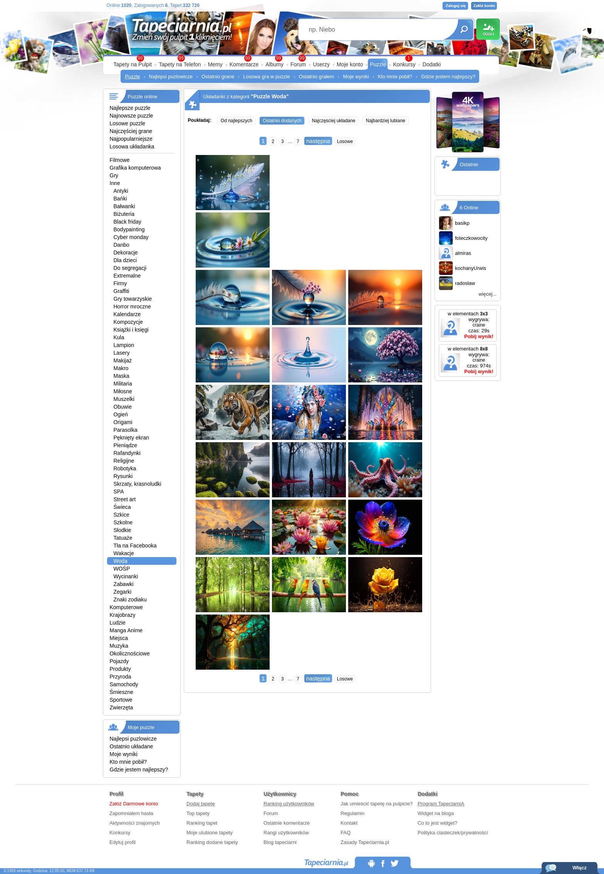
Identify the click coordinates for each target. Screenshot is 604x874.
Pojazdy (119, 661)
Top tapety (198, 813)
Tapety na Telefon (180, 64)
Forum (298, 64)
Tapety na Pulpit (133, 64)
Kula (119, 337)
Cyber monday (131, 237)
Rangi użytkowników (286, 832)
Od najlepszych (236, 120)
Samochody (124, 684)
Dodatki (432, 64)
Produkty (120, 669)
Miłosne (123, 391)
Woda (121, 561)
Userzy (321, 64)
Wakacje (124, 553)
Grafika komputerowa (135, 168)
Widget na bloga (436, 813)
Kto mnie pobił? (395, 76)
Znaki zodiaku (130, 599)
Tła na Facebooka (135, 545)
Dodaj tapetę (200, 804)
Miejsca (119, 638)
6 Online (469, 208)
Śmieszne (121, 692)
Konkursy (404, 64)
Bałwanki (124, 206)
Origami (123, 422)
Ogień (121, 414)
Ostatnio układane (131, 746)
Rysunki (123, 476)
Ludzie (118, 623)
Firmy (120, 283)
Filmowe (120, 160)
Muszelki (124, 399)
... (290, 141)
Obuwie (123, 407)
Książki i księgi (131, 330)
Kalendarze (127, 314)
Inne (115, 183)
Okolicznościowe (130, 653)
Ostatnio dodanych (282, 120)
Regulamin (352, 813)
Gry (114, 175)
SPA (119, 491)
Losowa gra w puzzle (266, 76)
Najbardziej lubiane (385, 120)
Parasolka (126, 430)
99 (301, 58)
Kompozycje (128, 322)
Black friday (127, 222)
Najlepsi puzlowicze (171, 76)
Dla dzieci (125, 260)
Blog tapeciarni (280, 842)
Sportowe (121, 700)
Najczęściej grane (131, 131)
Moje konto (350, 64)
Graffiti (121, 291)
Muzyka (119, 646)
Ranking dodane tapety (212, 842)
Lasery (122, 353)
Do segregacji (130, 268)
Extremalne (127, 276)
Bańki (120, 198)
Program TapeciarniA (441, 804)
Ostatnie (469, 164)
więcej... (487, 294)
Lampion (124, 345)
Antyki (121, 191)
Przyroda (120, 677)
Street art (125, 499)
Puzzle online (143, 96)
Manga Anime (126, 630)
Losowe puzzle (128, 123)
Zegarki (123, 592)
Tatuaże (123, 538)
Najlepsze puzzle (130, 108)
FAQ (346, 832)
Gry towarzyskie (133, 299)
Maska (121, 376)
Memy (215, 64)
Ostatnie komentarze (286, 823)
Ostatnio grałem (316, 76)
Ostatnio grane (217, 76)
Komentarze (244, 64)
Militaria (123, 384)
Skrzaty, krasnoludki (137, 484)
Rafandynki (127, 453)
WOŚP (122, 569)
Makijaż (123, 360)
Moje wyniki (356, 76)
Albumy (274, 64)
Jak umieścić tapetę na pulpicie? (377, 804)
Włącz (579, 868)
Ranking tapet (201, 823)
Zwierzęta (121, 707)
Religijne (124, 461)
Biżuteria (124, 214)
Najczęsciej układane (334, 120)
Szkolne (123, 522)
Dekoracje (126, 252)
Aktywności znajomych (134, 823)
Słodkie (122, 530)
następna (318, 141)
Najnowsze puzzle (131, 116)
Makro (121, 368)
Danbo (121, 245)
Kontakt (349, 823)
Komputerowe (126, 607)
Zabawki (124, 584)
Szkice (121, 515)
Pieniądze (126, 445)
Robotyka (125, 468)
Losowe (345, 141)
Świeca (122, 507)
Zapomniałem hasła (131, 813)
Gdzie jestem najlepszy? (448, 76)
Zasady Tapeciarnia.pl (365, 842)
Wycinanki (126, 576)
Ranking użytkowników (288, 804)
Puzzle (378, 64)
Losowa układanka (132, 146)
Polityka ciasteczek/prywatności (453, 832)
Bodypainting (129, 229)
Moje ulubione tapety (209, 832)
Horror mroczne (132, 306)
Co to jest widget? (437, 823)
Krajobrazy (123, 615)
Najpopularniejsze (131, 139)
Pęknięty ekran (131, 437)
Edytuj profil (122, 842)
